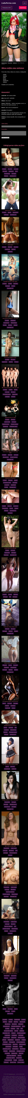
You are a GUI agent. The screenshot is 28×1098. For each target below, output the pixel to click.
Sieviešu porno (6, 424)
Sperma (21, 1053)
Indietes (7, 705)
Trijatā (15, 1060)
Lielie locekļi (7, 421)
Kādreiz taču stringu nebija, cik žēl (10, 626)
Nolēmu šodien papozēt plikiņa (10, 663)
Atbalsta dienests (11, 1094)
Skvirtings (6, 896)
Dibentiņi (10, 247)
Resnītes (10, 169)
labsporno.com (12, 1074)
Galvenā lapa (4, 63)
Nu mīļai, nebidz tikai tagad (10, 919)
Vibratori (6, 1062)
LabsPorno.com (8, 3)
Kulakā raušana (14, 424)
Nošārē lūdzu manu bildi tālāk (10, 548)
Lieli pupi (16, 169)
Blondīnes (11, 850)
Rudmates (8, 1046)
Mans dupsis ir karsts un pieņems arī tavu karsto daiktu (10, 244)
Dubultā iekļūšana (15, 1026)
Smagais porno (20, 1051)
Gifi (10, 596)
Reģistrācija (23, 7)
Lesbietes (7, 485)
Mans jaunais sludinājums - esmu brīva (10, 318)
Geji (18, 1028)
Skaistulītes (15, 212)
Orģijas (23, 1039)
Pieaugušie (12, 1042)
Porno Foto (13, 1062)
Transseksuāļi (8, 1060)
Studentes (11, 171)
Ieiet (25, 3)
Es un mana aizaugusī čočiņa (10, 357)
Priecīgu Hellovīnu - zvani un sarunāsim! (10, 800)
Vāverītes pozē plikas (10, 503)
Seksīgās (5, 76)
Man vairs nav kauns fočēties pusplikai (10, 764)
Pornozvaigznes (13, 852)
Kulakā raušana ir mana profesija (10, 885)
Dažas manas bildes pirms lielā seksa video (10, 452)
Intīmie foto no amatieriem (10, 478)
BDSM (4, 1009)
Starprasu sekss (10, 1057)
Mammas (6, 555)
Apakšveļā (7, 249)
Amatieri (4, 74)
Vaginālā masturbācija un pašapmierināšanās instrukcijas (10, 725)
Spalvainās (4, 361)
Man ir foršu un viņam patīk (10, 846)
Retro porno (10, 1013)
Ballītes (5, 1021)
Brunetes (5, 171)
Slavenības (12, 1051)
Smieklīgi (7, 1053)
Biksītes (4, 79)
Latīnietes (13, 705)
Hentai (11, 508)
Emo (16, 171)
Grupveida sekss (6, 394)
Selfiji (20, 1046)
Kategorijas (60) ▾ (6, 7)
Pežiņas (16, 361)
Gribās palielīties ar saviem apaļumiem (10, 592)
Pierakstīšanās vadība (20, 1094)
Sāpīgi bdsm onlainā (10, 1006)
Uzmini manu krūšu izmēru (10, 210)
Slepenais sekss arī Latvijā (10, 417)
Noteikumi (5, 1094)
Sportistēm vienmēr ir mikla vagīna (10, 281)
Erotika (4, 77)
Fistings (13, 1028)
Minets (15, 1009)
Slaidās (15, 325)
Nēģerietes (10, 1039)
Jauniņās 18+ (5, 80)
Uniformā (15, 63)
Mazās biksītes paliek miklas (10, 166)
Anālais (4, 480)
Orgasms (17, 1039)
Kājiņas (13, 1033)
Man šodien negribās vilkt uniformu (10, 973)
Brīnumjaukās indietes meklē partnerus (10, 701)
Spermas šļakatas (10, 891)
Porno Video (21, 1062)
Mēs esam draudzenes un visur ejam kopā (10, 387)
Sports (9, 212)
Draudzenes (7, 173)
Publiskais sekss (13, 426)
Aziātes (10, 283)
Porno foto (10, 63)
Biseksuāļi (22, 1021)
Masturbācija (14, 322)
